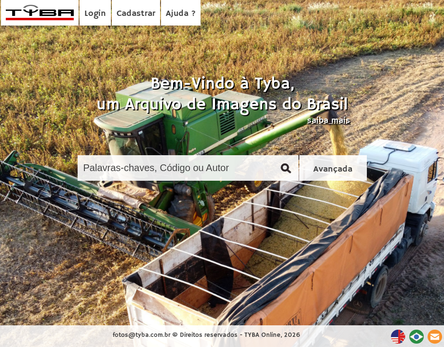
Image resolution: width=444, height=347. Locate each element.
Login (95, 13)
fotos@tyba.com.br (141, 335)
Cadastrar (136, 13)
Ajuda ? (181, 13)
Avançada (332, 169)
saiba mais (328, 120)
